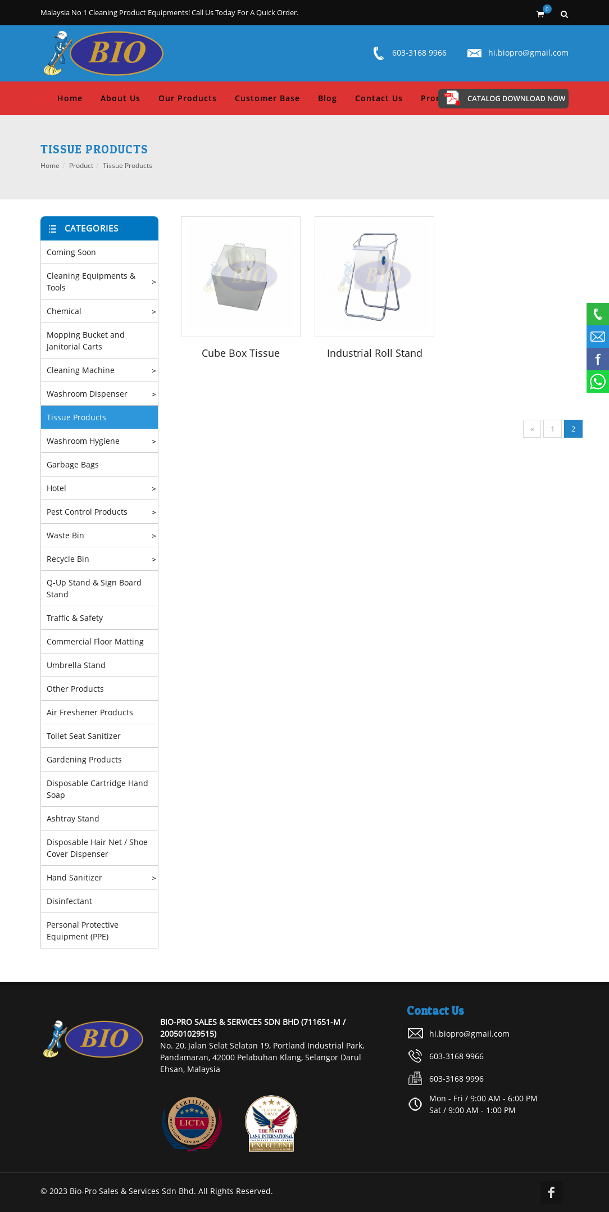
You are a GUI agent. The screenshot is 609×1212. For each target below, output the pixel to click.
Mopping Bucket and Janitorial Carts (86, 340)
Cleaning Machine (81, 370)
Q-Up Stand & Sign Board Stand (94, 588)
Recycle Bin (68, 558)
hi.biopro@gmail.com (528, 52)
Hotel (56, 488)
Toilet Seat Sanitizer (84, 735)
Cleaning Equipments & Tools (91, 281)
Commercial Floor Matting (95, 641)
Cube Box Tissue (241, 353)
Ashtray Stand (73, 818)
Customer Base (267, 98)
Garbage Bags (73, 464)
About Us (120, 98)
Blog (327, 98)
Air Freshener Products (90, 712)
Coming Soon (71, 252)
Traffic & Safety (75, 617)
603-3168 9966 (419, 52)
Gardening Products (84, 759)
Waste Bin (65, 535)
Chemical (64, 311)
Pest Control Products (87, 511)
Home (70, 98)
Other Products (75, 688)
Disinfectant (69, 901)
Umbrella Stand (76, 665)
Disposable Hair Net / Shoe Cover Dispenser (97, 848)
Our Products (187, 98)
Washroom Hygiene (83, 440)
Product (81, 165)
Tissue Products (127, 165)
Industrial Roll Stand (374, 353)
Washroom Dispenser (87, 393)
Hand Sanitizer (74, 877)
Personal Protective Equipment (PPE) (83, 930)
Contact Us (379, 98)
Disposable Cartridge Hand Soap (97, 789)
